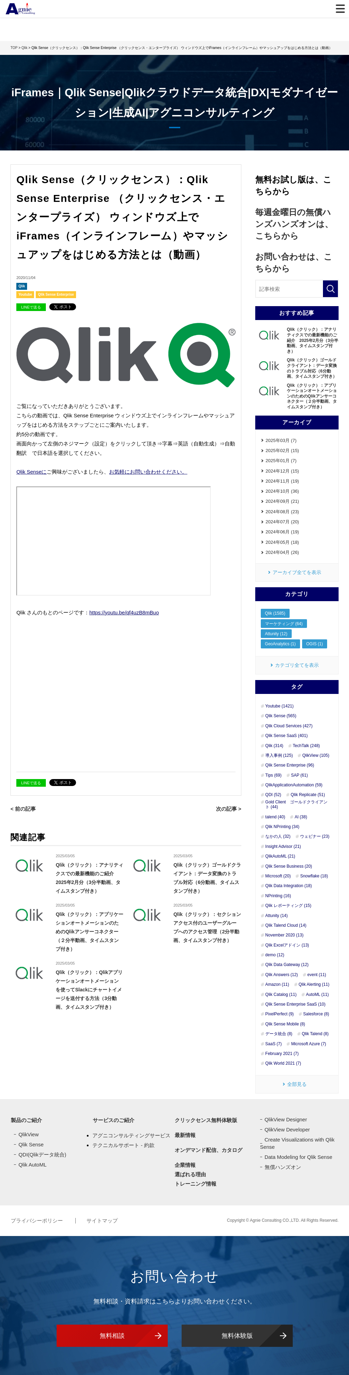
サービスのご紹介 (113, 1121)
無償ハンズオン (283, 1167)
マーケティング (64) (284, 624)
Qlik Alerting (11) (314, 985)
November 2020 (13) (284, 935)
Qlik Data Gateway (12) (287, 965)
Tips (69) (273, 775)
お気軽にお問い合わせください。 (148, 472)
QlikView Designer (286, 1120)
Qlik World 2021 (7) (283, 1064)
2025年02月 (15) (282, 450)
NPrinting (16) (278, 896)
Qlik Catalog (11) (281, 994)
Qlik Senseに (31, 472)
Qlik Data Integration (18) (288, 886)
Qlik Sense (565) (280, 716)
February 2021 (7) (282, 1053)
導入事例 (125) (279, 755)
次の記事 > (228, 808)
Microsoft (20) (278, 876)
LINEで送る (31, 307)
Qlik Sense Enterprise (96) (289, 765)
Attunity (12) (276, 634)
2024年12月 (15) (282, 471)
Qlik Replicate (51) (308, 795)
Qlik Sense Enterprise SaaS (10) (295, 1004)
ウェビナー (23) (315, 837)
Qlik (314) (274, 746)
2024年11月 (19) (282, 481)
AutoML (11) (317, 994)
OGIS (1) (314, 644)
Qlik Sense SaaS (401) (286, 736)
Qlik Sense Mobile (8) (285, 1024)
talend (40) (275, 817)
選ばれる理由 (190, 1175)
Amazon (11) (277, 985)
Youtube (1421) (279, 706)
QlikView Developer (287, 1130)
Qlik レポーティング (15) (288, 905)
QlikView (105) (315, 755)
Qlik (21, 286)
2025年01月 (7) (281, 460)
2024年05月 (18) (282, 542)
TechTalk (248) (306, 746)
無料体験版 (237, 1335)
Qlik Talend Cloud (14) (286, 925)
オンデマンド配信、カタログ (208, 1151)
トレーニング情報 (195, 1184)
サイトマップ (102, 1221)
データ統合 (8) (278, 1034)
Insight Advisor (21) (283, 846)
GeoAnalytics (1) (280, 644)
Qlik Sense (31, 1145)
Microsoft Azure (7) (308, 1044)
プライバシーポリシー (37, 1221)
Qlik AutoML (32, 1165)
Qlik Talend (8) (315, 1034)
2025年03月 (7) (281, 440)
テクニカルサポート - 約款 (123, 1145)
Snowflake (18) (314, 876)
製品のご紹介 (26, 1121)
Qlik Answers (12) (281, 975)
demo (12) (274, 955)
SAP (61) (299, 775)
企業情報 (185, 1166)
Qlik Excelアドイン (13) (287, 945)
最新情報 (185, 1136)
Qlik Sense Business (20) (288, 866)
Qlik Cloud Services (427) (289, 726)
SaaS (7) (273, 1044)
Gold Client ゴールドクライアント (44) (296, 805)
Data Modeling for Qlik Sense (298, 1157)
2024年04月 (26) (282, 552)
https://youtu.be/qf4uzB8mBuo (124, 612)
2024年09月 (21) (282, 501)
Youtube (25, 294)
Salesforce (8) (316, 1014)
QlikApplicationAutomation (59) (294, 785)
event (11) (316, 975)
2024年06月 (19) (282, 532)
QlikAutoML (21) (280, 856)
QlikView (28, 1135)
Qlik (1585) (275, 614)
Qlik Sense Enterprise (56, 294)
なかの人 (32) (278, 837)
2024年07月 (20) (282, 522)
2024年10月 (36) (282, 491)
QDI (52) (273, 795)
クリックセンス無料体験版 (206, 1121)
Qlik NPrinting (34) (282, 827)
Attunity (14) (276, 916)
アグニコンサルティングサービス (131, 1136)
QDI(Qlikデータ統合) (42, 1155)
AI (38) (300, 817)
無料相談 (112, 1335)
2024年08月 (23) (282, 511)
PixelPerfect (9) (279, 1014)
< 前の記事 (23, 808)
